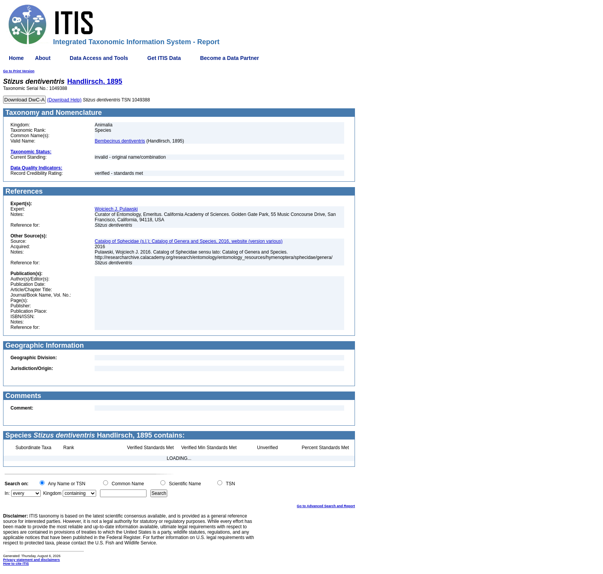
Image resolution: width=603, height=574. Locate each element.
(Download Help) (64, 100)
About (42, 58)
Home (16, 58)
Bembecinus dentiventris (120, 141)
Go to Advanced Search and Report (326, 506)
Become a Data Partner (229, 58)
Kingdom (52, 493)
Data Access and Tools (99, 58)
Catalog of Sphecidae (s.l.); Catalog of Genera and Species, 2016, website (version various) (188, 241)
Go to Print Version (19, 71)
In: (7, 493)
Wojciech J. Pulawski (116, 209)
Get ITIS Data (164, 58)
